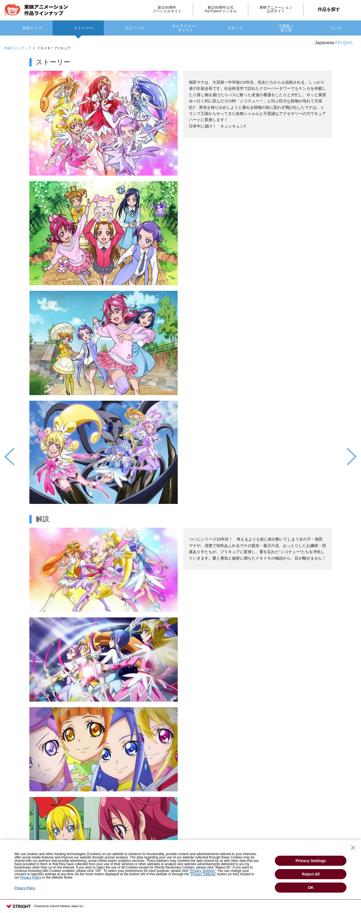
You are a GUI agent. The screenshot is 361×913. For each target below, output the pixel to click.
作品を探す (329, 9)
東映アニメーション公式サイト (275, 9)
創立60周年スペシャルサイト (167, 9)
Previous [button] (9, 456)
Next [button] (352, 456)
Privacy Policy (30, 877)
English (345, 42)
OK (311, 887)
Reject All (311, 874)
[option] (180, 472)
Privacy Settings (311, 860)
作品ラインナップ (17, 48)
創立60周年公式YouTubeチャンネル (220, 9)
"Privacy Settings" (202, 870)
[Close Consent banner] (353, 848)
